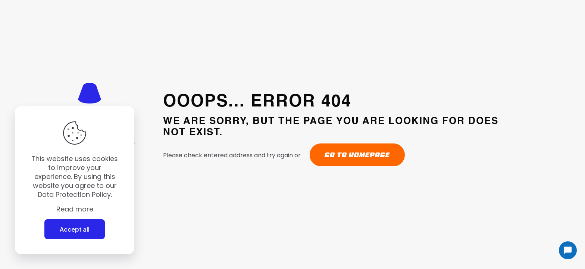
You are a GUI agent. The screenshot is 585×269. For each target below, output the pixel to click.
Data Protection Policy (74, 194)
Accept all (75, 229)
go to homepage (357, 155)
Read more (74, 209)
